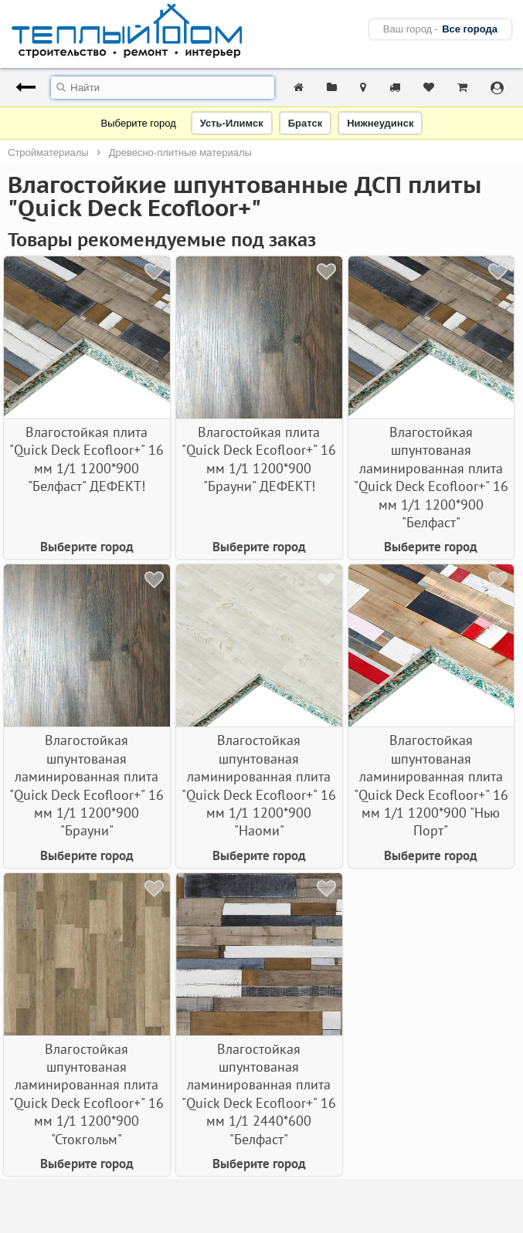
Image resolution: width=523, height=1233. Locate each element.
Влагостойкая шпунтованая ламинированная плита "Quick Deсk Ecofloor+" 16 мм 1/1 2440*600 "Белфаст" (259, 1094)
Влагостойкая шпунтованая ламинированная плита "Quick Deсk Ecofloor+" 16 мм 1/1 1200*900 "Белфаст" (431, 477)
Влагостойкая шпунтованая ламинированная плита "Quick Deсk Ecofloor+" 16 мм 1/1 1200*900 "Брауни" (86, 785)
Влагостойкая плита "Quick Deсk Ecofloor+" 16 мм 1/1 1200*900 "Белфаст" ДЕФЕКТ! (86, 459)
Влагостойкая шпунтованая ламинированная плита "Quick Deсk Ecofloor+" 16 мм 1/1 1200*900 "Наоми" (259, 785)
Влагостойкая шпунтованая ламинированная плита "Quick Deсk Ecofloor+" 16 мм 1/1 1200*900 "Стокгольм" (86, 1094)
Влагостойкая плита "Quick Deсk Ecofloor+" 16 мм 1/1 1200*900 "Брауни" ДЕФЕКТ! (259, 459)
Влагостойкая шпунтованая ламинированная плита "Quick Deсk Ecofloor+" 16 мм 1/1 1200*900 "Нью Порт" (431, 785)
